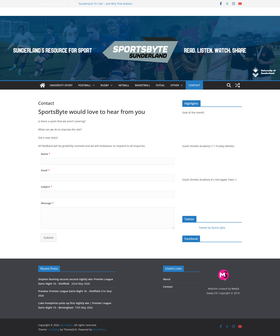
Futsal (160, 85)
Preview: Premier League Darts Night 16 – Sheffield (69, 291)
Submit (48, 238)
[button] (93, 85)
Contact (194, 85)
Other (175, 85)
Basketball (142, 85)
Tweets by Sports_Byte (212, 227)
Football (84, 85)
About (167, 279)
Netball (123, 85)
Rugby (105, 85)
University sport (61, 85)
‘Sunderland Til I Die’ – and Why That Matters (105, 3)
